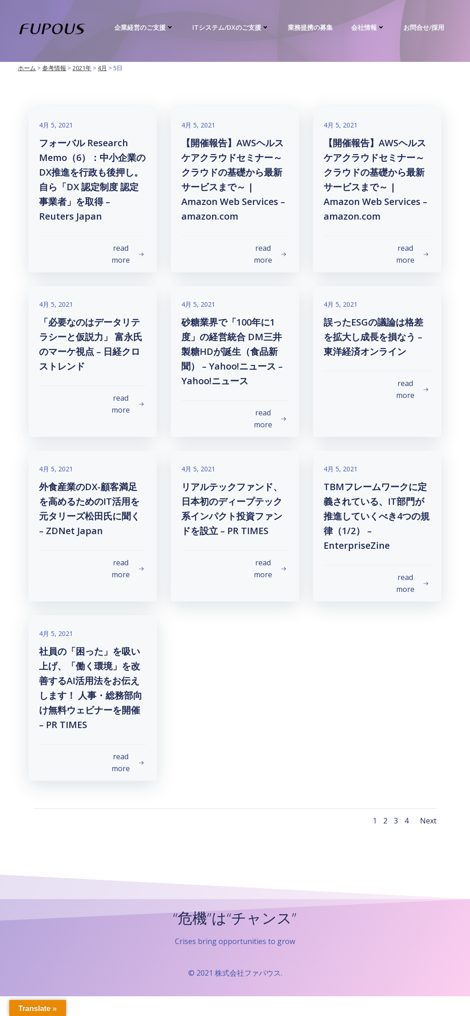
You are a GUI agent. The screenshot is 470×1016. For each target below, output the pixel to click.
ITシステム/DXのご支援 (232, 27)
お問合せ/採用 (425, 27)
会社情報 (370, 27)
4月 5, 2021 (59, 127)
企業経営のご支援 (146, 27)
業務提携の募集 (312, 27)
